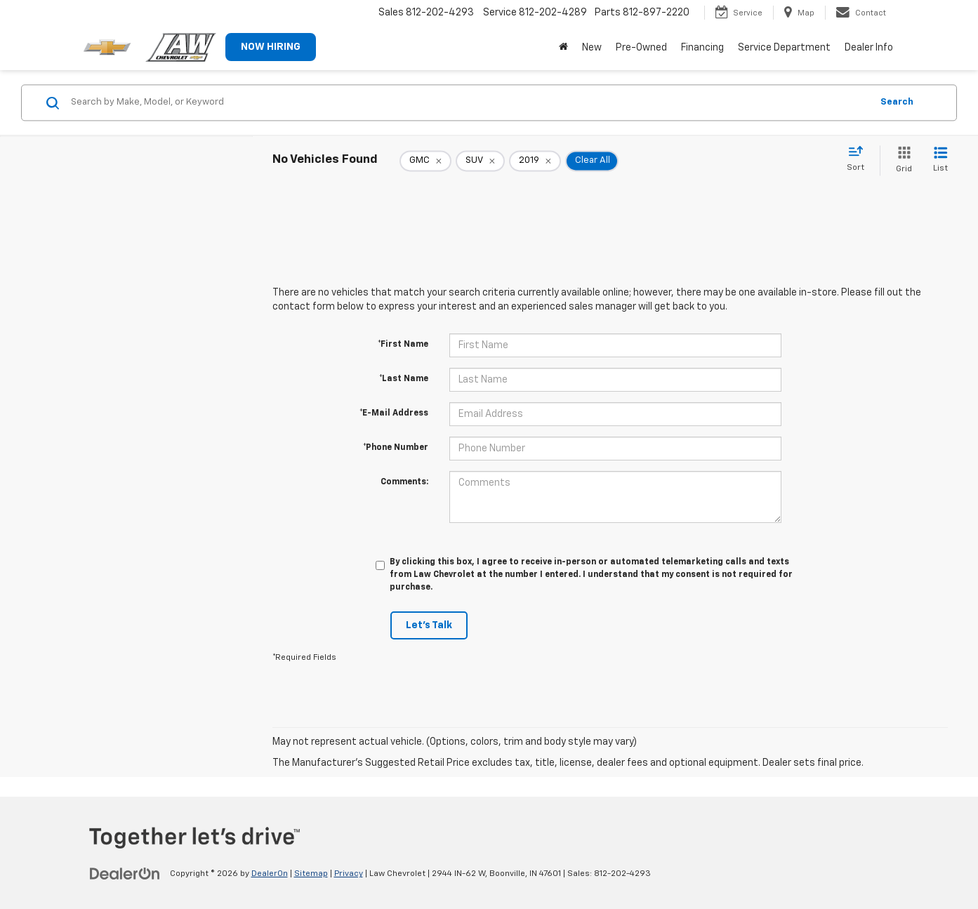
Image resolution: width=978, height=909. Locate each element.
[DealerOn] (125, 873)
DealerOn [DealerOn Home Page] (269, 874)
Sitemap (311, 874)
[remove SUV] (480, 160)
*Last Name (403, 379)
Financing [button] (702, 48)
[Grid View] (901, 160)
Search (896, 102)
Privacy (348, 874)
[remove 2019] (535, 160)
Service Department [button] (784, 48)
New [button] (592, 48)
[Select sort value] (860, 159)
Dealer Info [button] (869, 48)
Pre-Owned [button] (641, 48)
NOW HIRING (270, 47)
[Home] (563, 47)
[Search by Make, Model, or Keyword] (469, 102)
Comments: (404, 482)
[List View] (940, 160)
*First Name (403, 344)
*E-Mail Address (393, 413)
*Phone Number (395, 448)
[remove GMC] (425, 160)
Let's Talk (429, 625)
